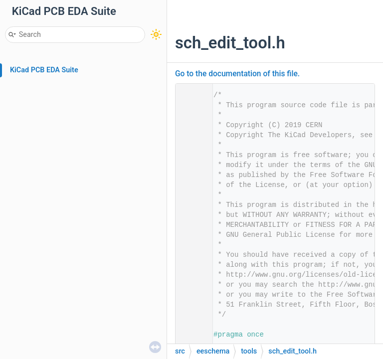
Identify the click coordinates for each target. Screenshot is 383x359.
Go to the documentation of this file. (237, 73)
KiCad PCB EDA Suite (44, 70)
